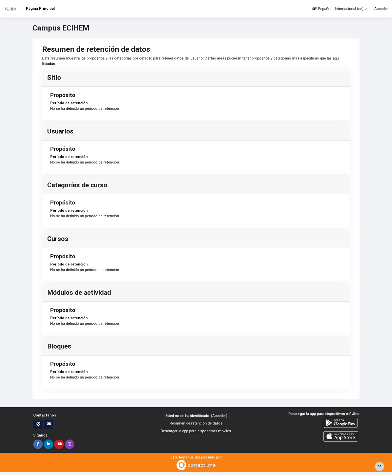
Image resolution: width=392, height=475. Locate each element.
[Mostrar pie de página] (379, 466)
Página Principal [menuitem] (40, 8)
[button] (339, 9)
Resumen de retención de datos (196, 426)
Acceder (381, 8)
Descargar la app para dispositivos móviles (196, 433)
